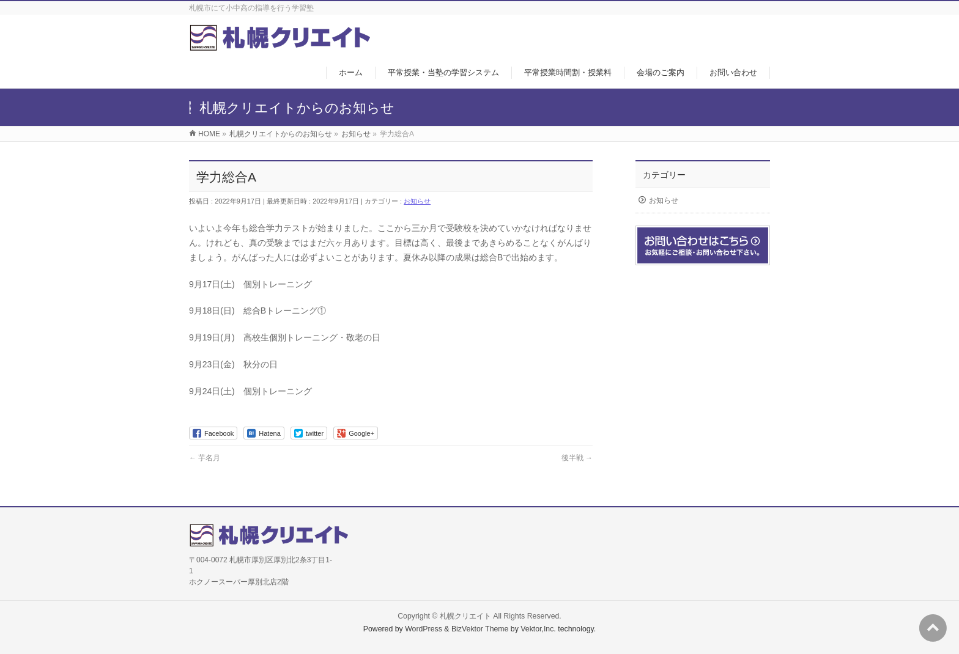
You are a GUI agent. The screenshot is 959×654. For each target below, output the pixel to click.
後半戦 (577, 458)
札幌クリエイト (465, 616)
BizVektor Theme (480, 629)
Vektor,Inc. (538, 629)
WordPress (423, 629)
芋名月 (204, 458)
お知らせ (417, 201)
